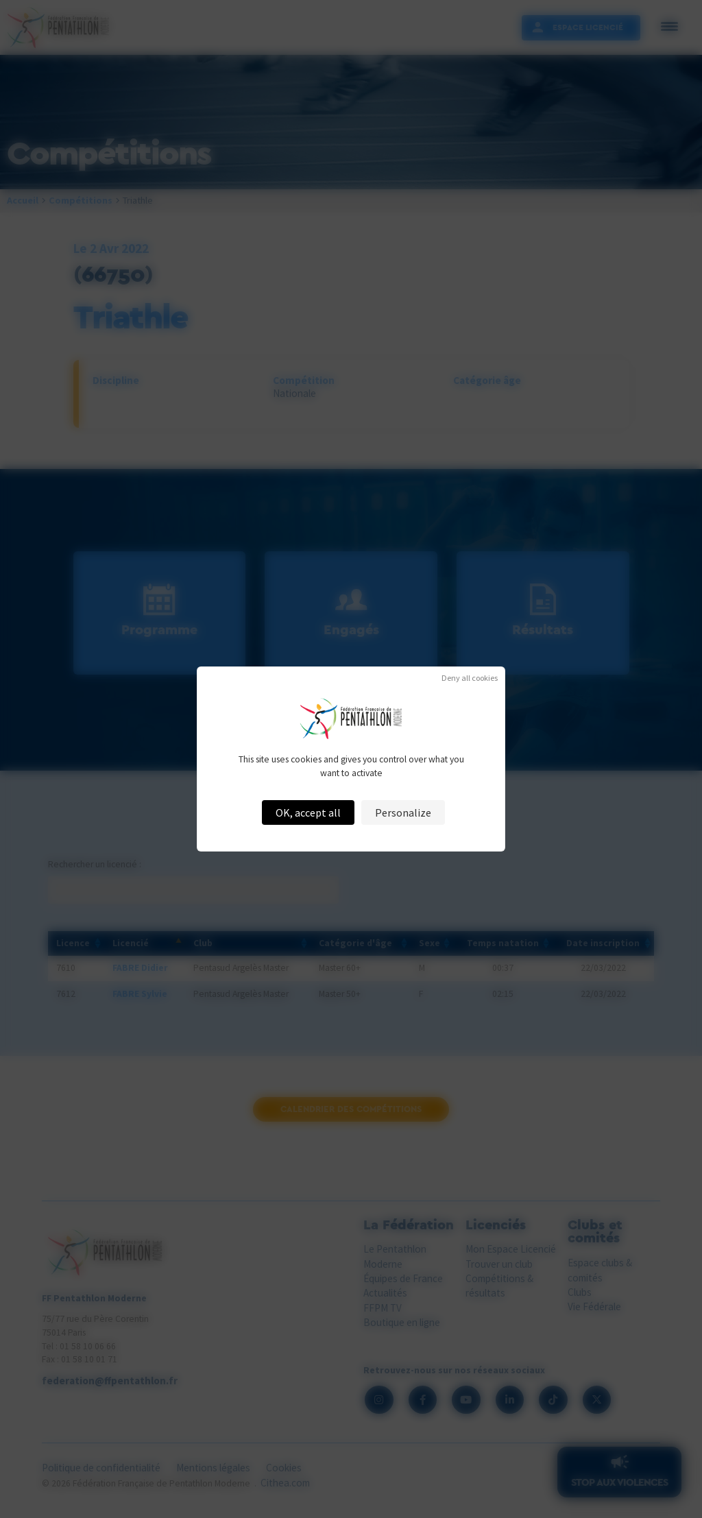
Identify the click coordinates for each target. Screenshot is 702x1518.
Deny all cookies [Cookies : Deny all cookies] (469, 678)
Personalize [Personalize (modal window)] (403, 812)
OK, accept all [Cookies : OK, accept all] (308, 812)
